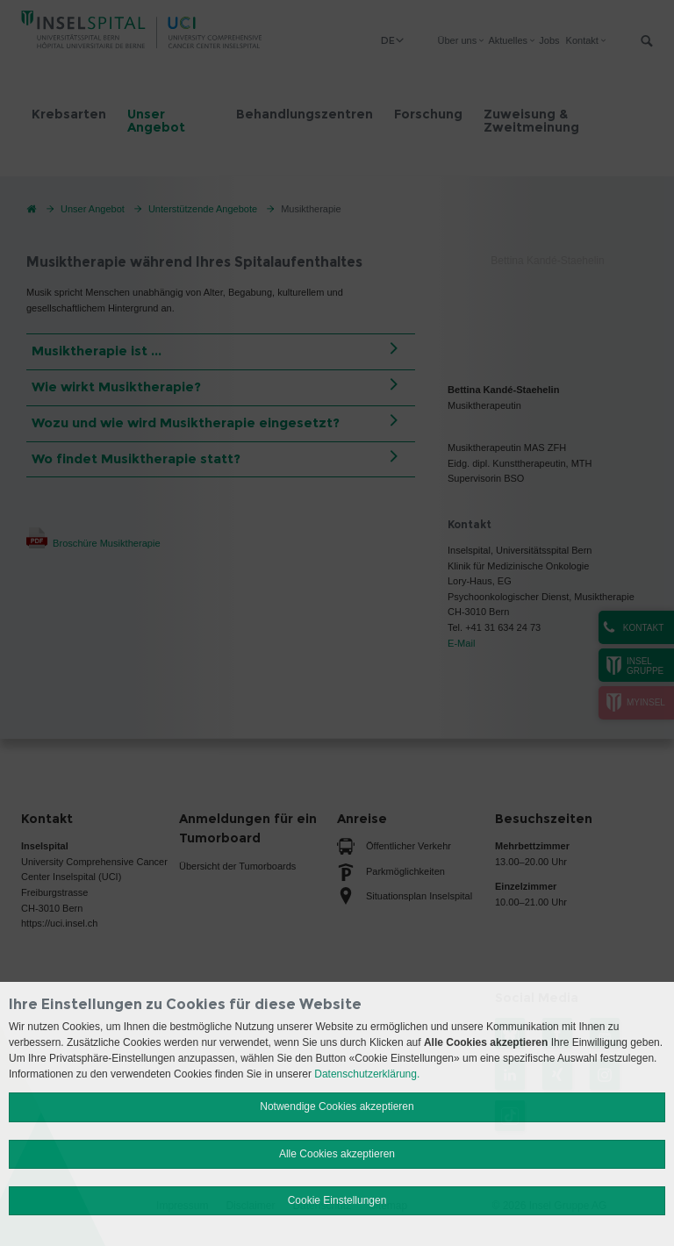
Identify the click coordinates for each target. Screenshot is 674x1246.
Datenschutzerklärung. (366, 1074)
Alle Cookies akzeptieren (337, 1154)
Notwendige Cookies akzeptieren (336, 1106)
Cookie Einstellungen (337, 1200)
